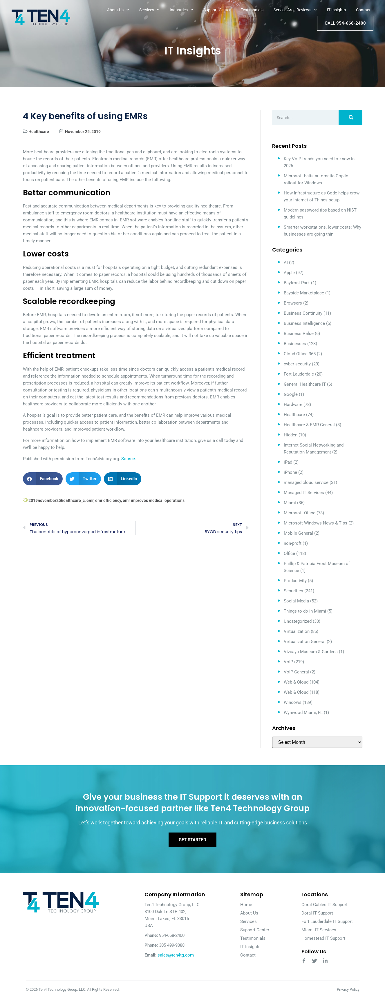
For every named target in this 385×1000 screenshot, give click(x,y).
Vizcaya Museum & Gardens (311, 651)
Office (289, 553)
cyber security (297, 364)
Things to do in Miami (305, 611)
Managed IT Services (304, 492)
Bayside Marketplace (304, 293)
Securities (293, 590)
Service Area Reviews (295, 10)
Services (149, 10)
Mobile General (298, 533)
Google (291, 394)
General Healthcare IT (305, 384)
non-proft (292, 543)
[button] (43, 478)
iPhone (290, 472)
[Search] (350, 117)
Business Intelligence (304, 323)
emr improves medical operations (154, 500)
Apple (289, 272)
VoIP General (296, 672)
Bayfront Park (297, 282)
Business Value (299, 333)
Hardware (293, 404)
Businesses (295, 343)
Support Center (217, 10)
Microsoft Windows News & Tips (315, 523)
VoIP (288, 661)
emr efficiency (108, 500)
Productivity (295, 580)
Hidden (290, 435)
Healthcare (38, 131)
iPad (288, 462)
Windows (292, 702)
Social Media (296, 601)
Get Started (192, 841)
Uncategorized (298, 621)
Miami (290, 502)
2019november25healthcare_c (56, 500)
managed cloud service (306, 482)
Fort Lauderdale (299, 374)
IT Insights (336, 10)
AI (286, 262)
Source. (128, 458)
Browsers (293, 303)
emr (89, 500)
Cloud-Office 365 (300, 353)
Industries (181, 10)
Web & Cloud (296, 682)
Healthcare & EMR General (309, 424)
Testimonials (252, 10)
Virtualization (297, 631)
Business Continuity (303, 313)
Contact (363, 10)
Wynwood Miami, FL (303, 712)
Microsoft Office (299, 513)
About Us (118, 10)
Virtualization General (305, 641)
